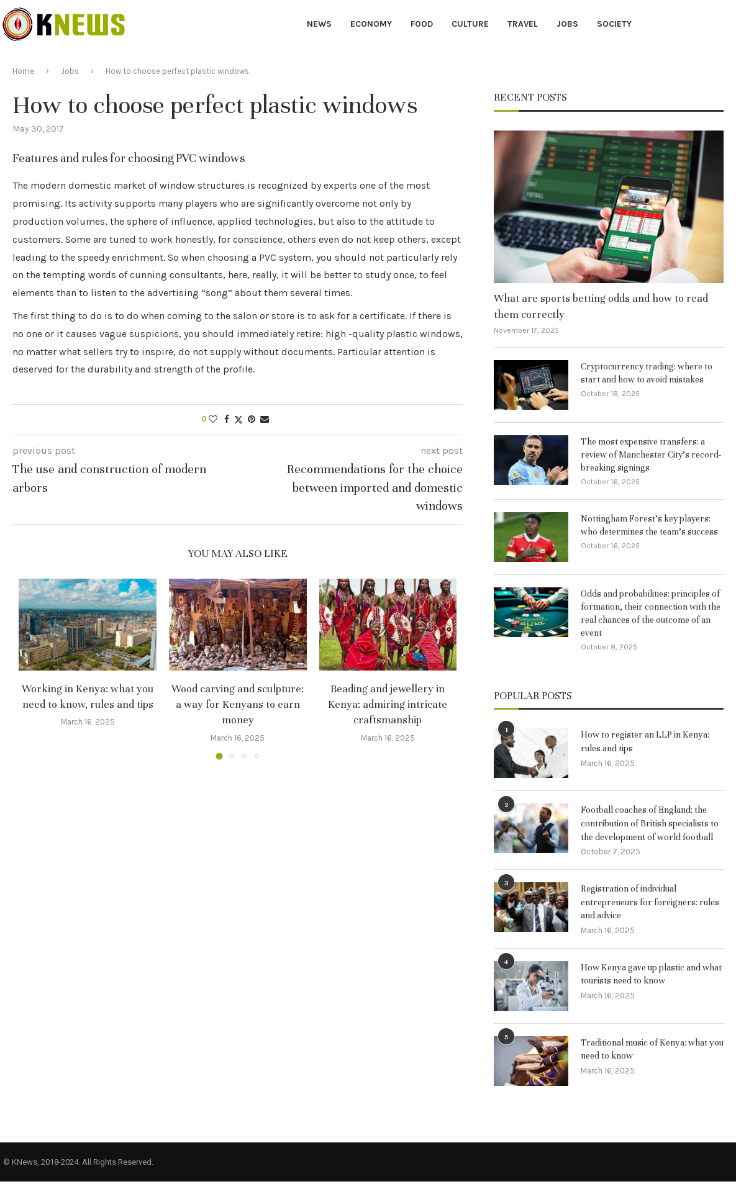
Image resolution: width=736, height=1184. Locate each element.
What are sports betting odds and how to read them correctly (601, 306)
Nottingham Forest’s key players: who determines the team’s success (649, 525)
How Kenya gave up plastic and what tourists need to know (644, 977)
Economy (371, 24)
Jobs (567, 24)
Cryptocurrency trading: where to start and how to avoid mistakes (646, 373)
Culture (470, 24)
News (319, 24)
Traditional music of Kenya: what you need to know (647, 1052)
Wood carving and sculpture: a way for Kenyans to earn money (237, 704)
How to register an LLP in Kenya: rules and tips (650, 742)
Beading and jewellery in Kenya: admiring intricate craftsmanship (387, 704)
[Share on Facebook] (226, 419)
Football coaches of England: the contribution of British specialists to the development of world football (652, 824)
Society (614, 24)
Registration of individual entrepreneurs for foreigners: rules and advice (643, 904)
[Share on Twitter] (238, 419)
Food (422, 24)
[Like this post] (213, 419)
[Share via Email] (264, 419)
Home (23, 71)
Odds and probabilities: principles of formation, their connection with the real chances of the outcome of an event (650, 613)
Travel (522, 24)
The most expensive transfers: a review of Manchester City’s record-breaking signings (651, 454)
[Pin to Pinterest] (251, 419)
